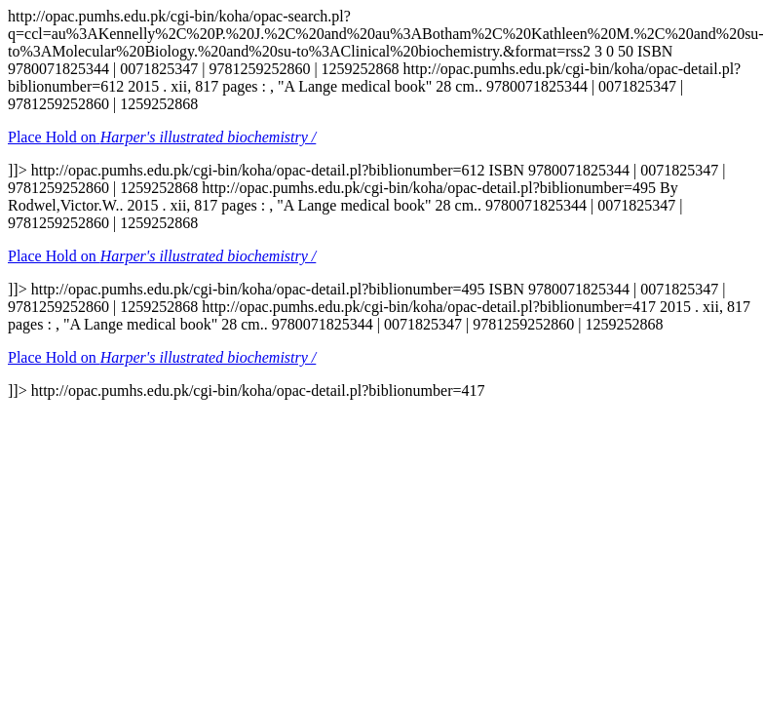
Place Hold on (162, 137)
